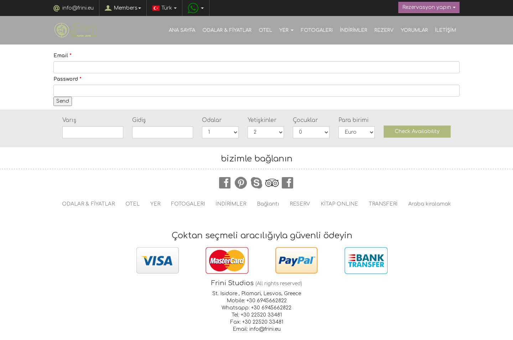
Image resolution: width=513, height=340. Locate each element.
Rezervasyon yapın (429, 7)
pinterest (241, 183)
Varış (69, 120)
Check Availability (417, 131)
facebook (225, 183)
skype (256, 183)
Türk (164, 8)
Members (127, 8)
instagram (288, 183)
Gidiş (139, 120)
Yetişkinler (262, 120)
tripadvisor (272, 183)
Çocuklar (305, 120)
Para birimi (353, 120)
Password (67, 79)
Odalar (212, 120)
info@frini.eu (78, 8)
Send (62, 101)
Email (62, 55)
